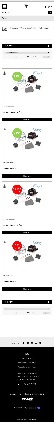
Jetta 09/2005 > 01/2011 (13, 112)
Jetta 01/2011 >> (10, 169)
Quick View (4, 73)
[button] (50, 12)
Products (14, 28)
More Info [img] (27, 120)
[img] (24, 343)
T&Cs (27, 354)
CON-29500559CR (9, 219)
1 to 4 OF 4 (31, 57)
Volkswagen (44, 28)
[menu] (4, 6)
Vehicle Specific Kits (29, 28)
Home (5, 28)
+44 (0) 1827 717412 (27, 384)
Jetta (4, 30)
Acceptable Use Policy (27, 363)
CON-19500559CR (9, 106)
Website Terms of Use (27, 367)
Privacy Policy (27, 358)
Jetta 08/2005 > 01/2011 (13, 225)
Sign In (48, 6)
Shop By (27, 46)
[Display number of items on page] (46, 57)
